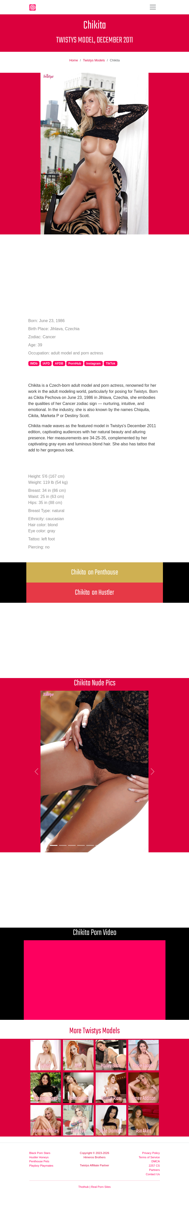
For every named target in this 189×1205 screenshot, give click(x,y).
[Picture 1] (53, 845)
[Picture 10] (135, 845)
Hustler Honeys (39, 1157)
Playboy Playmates (41, 1165)
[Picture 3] (72, 845)
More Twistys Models (94, 1031)
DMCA (156, 1161)
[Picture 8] (117, 845)
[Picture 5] (90, 845)
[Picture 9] (126, 845)
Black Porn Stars (39, 1152)
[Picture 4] (81, 845)
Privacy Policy (151, 1152)
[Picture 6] (99, 845)
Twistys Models (94, 60)
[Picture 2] (63, 845)
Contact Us (153, 1174)
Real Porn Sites (101, 1186)
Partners (154, 1169)
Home (73, 60)
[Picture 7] (108, 845)
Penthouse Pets (39, 1161)
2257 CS (154, 1165)
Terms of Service (149, 1157)
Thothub (83, 1186)
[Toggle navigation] (153, 7)
